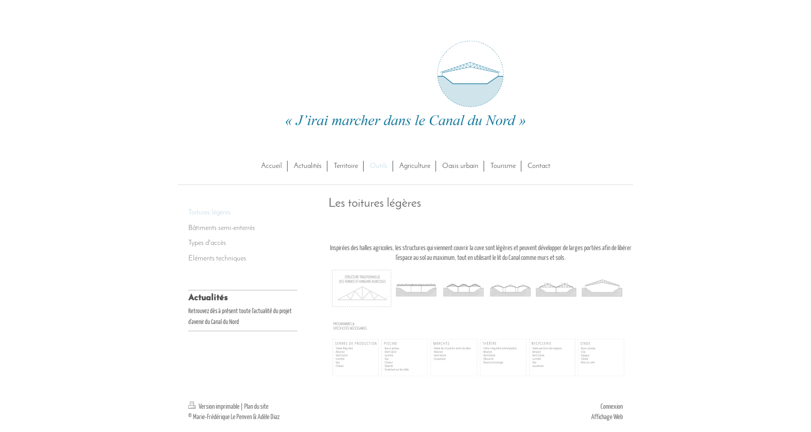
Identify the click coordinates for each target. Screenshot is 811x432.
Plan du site (256, 406)
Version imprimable (214, 406)
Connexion (611, 406)
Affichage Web (607, 416)
